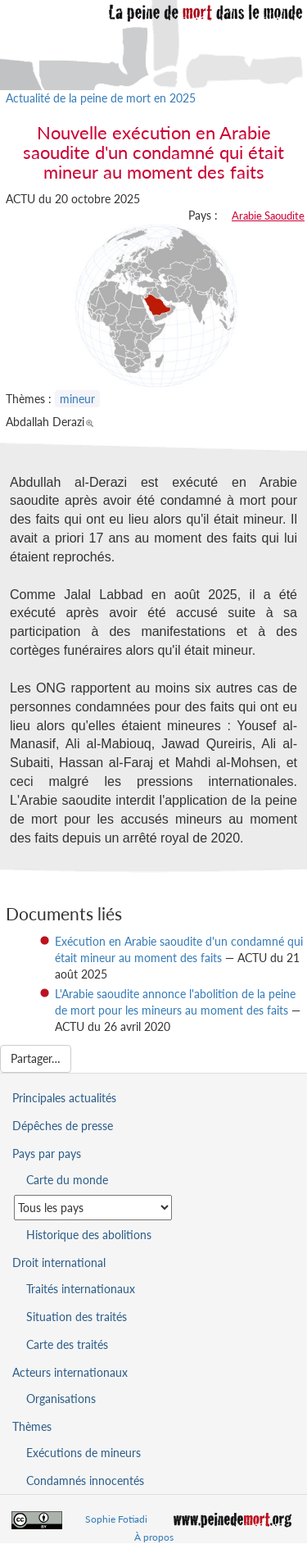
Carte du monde (67, 1180)
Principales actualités (64, 1098)
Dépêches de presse (62, 1126)
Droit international (59, 1262)
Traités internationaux (80, 1289)
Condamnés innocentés (85, 1480)
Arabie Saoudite (268, 215)
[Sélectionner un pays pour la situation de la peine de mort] (93, 1207)
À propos (154, 1537)
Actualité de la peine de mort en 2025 (101, 98)
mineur (77, 399)
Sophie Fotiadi (116, 1519)
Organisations (61, 1398)
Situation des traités (76, 1317)
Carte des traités (67, 1344)
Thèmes (32, 1426)
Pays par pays (46, 1153)
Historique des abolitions (88, 1235)
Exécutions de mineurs (83, 1453)
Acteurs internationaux (70, 1372)
